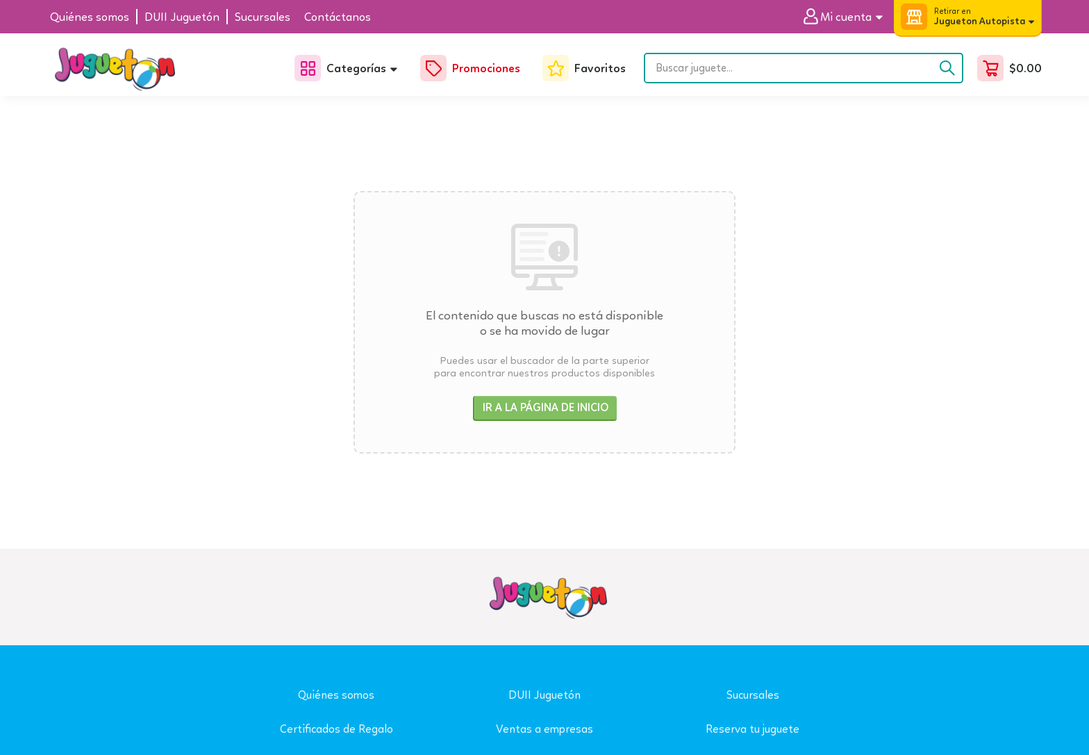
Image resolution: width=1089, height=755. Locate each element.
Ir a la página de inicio (545, 407)
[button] (848, 17)
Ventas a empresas (544, 729)
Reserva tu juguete (752, 729)
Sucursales (752, 695)
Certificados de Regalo (336, 729)
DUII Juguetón (544, 695)
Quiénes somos (336, 695)
